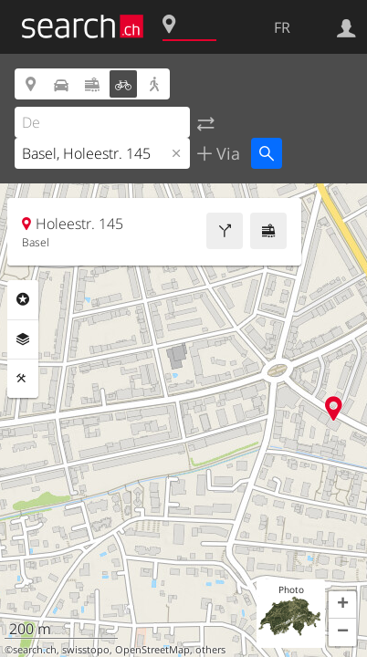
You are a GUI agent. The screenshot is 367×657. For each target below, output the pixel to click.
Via (226, 153)
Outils (22, 379)
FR (282, 27)
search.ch (35, 649)
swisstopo (86, 649)
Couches (22, 339)
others (210, 649)
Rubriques (22, 299)
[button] (342, 605)
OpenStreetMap (152, 649)
